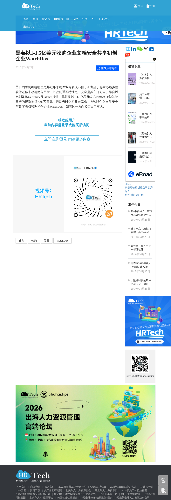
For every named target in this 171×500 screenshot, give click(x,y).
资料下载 (35, 490)
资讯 (35, 19)
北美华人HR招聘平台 (41, 497)
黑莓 (46, 240)
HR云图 (21, 490)
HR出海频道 (146, 486)
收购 (34, 240)
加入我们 (49, 486)
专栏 (75, 19)
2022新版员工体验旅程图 (72, 486)
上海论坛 (103, 19)
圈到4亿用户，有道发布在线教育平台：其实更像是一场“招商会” (141, 213)
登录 (138, 6)
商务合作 (35, 486)
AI (92, 19)
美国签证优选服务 (67, 497)
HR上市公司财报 (130, 494)
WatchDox (62, 240)
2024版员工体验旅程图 (134, 490)
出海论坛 (28, 26)
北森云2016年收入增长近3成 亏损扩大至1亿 (141, 265)
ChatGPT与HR (98, 486)
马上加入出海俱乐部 (106, 490)
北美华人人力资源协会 (78, 490)
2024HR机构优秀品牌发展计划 (33, 494)
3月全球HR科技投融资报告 (96, 497)
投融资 (46, 19)
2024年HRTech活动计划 (123, 486)
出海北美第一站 (108, 494)
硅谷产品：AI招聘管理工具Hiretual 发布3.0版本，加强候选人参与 (141, 230)
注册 (151, 6)
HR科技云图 (61, 19)
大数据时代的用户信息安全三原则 (141, 282)
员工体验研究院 (53, 490)
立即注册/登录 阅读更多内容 (67, 139)
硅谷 (21, 240)
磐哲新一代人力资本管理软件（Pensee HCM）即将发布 (141, 247)
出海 (84, 19)
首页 (26, 19)
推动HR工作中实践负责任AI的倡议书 (75, 494)
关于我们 (21, 486)
